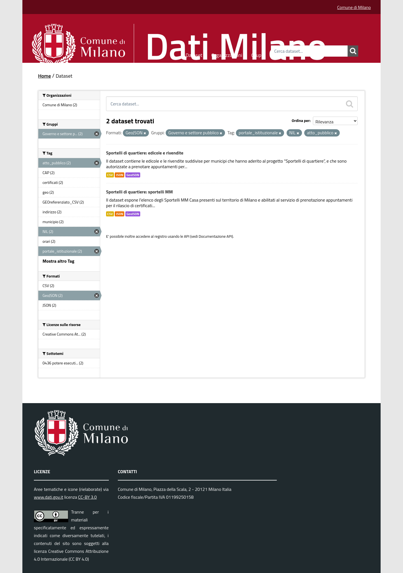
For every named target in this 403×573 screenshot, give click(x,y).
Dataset (194, 54)
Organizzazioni (226, 54)
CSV (110, 174)
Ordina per (301, 120)
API (186, 236)
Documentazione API (215, 236)
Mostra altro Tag (58, 261)
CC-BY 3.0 (87, 497)
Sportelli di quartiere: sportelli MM (139, 191)
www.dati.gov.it (48, 497)
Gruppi (258, 54)
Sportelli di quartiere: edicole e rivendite (144, 152)
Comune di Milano (354, 7)
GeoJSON (132, 174)
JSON (119, 174)
